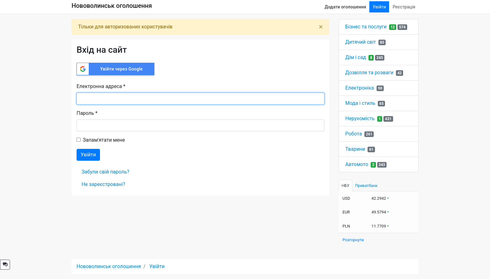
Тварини (355, 149)
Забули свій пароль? (105, 172)
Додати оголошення (345, 6)
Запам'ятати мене (104, 140)
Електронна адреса (101, 86)
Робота (353, 134)
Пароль (87, 113)
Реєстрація (403, 6)
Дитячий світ (360, 42)
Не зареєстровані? (103, 184)
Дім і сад (355, 57)
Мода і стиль (360, 103)
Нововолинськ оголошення (112, 5)
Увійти (379, 6)
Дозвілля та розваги (369, 73)
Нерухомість (360, 118)
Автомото (356, 164)
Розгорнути (353, 239)
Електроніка (359, 88)
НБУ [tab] (345, 185)
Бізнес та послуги (366, 27)
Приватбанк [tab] (366, 185)
